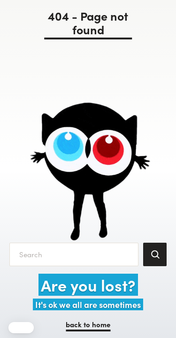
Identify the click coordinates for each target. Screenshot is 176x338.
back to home (88, 324)
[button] (21, 327)
